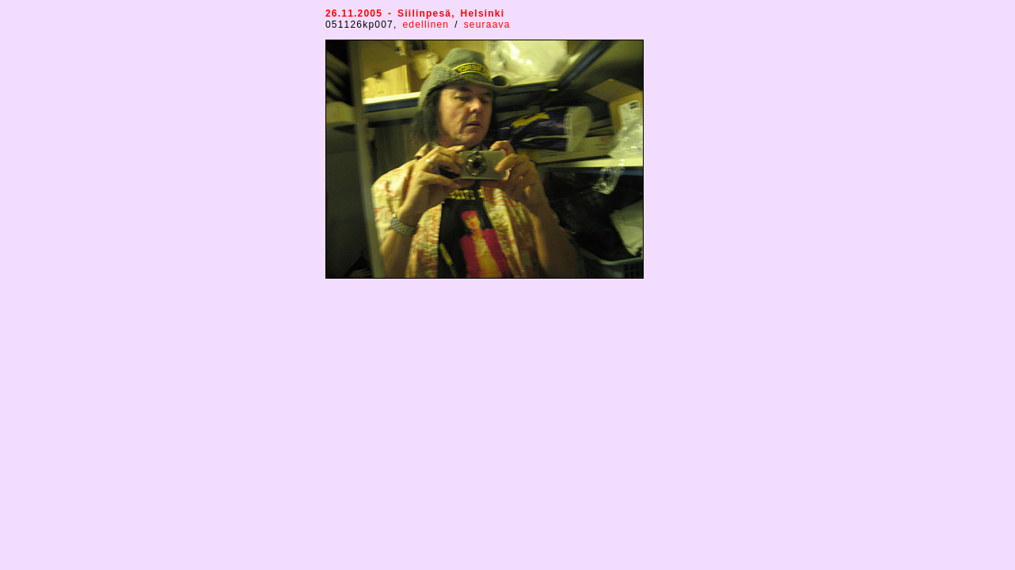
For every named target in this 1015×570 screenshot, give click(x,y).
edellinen (425, 24)
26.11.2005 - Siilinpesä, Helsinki (414, 13)
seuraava (487, 24)
